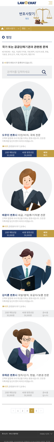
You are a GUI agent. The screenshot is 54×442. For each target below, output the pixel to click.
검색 (44, 72)
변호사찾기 (10, 29)
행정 (23, 29)
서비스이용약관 (13, 434)
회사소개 (4, 434)
